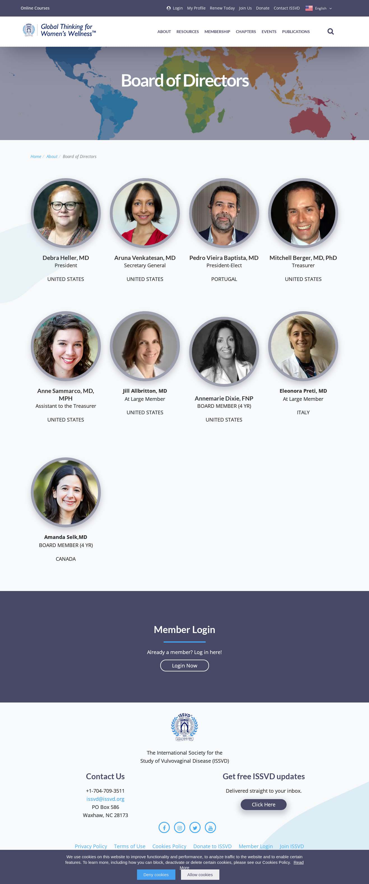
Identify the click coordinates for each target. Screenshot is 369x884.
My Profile (196, 8)
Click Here (263, 804)
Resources (188, 31)
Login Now (184, 665)
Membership (217, 31)
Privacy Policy (91, 846)
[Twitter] (195, 827)
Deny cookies (156, 874)
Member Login (256, 846)
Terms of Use (129, 846)
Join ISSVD (292, 846)
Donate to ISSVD (212, 846)
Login (178, 8)
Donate (263, 8)
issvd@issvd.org (105, 798)
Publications (296, 31)
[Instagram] (179, 827)
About (164, 31)
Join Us (245, 8)
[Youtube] (210, 827)
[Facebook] (164, 827)
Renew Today (222, 8)
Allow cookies (200, 874)
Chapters (246, 31)
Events (269, 31)
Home (36, 156)
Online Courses (35, 8)
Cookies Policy (169, 846)
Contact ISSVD (287, 8)
